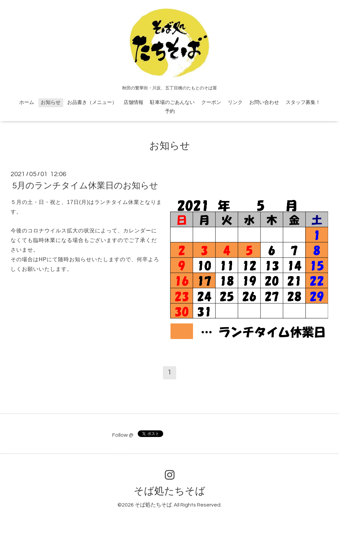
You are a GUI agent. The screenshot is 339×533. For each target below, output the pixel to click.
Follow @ (122, 435)
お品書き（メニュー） (92, 102)
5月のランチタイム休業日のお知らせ (85, 185)
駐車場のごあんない (172, 102)
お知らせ (51, 102)
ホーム (26, 102)
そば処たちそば (169, 491)
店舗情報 (133, 102)
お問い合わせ (264, 102)
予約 (170, 111)
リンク (235, 102)
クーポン (211, 102)
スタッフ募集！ (303, 102)
